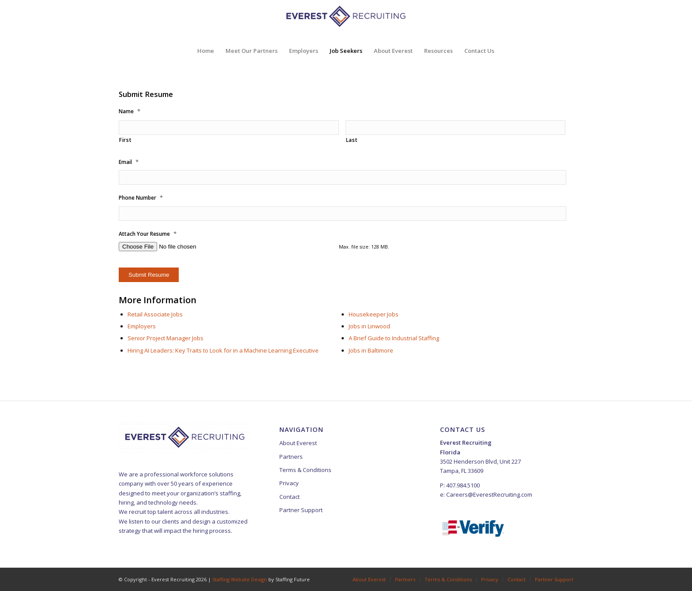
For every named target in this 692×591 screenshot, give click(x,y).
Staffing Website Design (240, 579)
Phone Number (141, 197)
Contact (289, 497)
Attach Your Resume (148, 234)
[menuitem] (206, 51)
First (125, 140)
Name (129, 111)
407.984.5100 (463, 485)
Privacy (289, 483)
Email (129, 162)
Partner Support (301, 510)
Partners (291, 457)
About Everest (298, 443)
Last (352, 140)
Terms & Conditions (305, 470)
